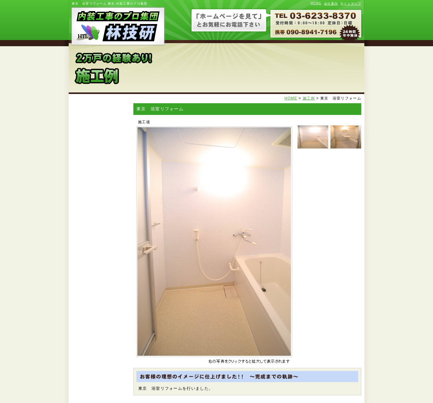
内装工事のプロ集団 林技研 (117, 26)
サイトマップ (350, 3)
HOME (316, 3)
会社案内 (331, 3)
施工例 (309, 98)
